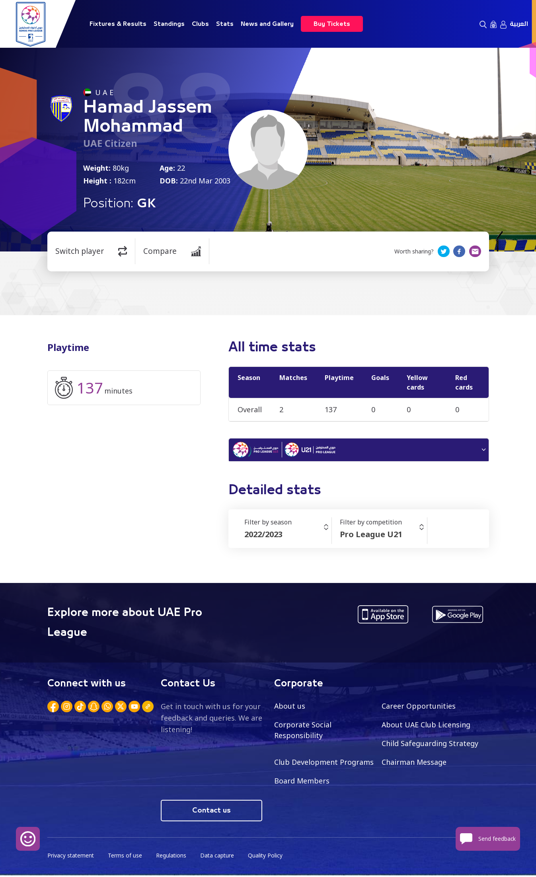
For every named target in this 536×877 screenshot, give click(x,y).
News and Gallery (267, 24)
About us (290, 707)
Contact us (211, 812)
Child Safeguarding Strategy (430, 744)
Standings (169, 24)
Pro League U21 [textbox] (371, 535)
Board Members (302, 782)
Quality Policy (267, 857)
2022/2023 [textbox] (263, 535)
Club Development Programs (324, 763)
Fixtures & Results (118, 24)
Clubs (200, 24)
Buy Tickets (332, 24)
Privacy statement (71, 857)
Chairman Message (414, 763)
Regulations (172, 857)
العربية (519, 24)
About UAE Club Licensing (426, 726)
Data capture (219, 857)
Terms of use (126, 857)
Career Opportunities (419, 707)
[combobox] (287, 535)
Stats (225, 24)
